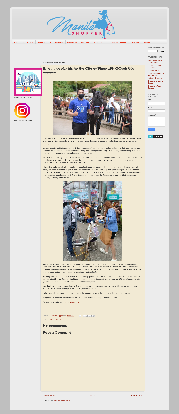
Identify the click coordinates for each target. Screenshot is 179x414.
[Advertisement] (88, 51)
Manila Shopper (57, 316)
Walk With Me (28, 42)
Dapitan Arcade (153, 70)
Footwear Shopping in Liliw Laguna (156, 74)
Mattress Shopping (155, 78)
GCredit (58, 319)
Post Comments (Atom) (62, 401)
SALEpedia (59, 42)
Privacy (147, 42)
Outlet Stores (85, 42)
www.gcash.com (72, 302)
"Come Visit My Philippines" (117, 42)
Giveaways (136, 42)
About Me (98, 42)
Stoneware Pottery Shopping (155, 66)
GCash (51, 319)
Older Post (136, 395)
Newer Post (49, 395)
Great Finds (72, 42)
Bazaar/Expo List (44, 42)
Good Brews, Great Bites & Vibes (155, 61)
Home (16, 42)
